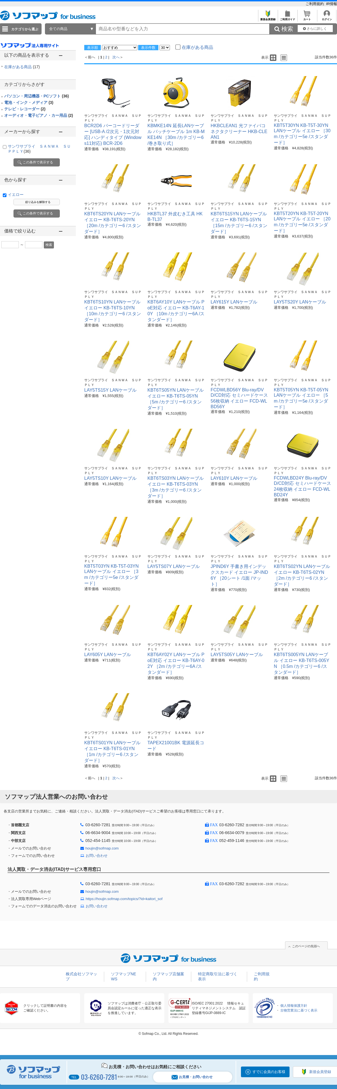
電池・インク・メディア (28, 102)
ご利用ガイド (287, 18)
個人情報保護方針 (293, 1006)
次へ (116, 57)
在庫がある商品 (22, 67)
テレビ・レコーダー (24, 109)
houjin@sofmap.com (102, 848)
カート (307, 18)
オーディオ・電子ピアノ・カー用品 (38, 115)
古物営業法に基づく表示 (298, 1010)
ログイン (327, 18)
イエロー (16, 194)
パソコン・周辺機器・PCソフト (36, 96)
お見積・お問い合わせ (192, 1077)
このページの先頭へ (306, 946)
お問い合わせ (97, 855)
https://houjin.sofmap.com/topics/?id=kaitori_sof (124, 899)
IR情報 (331, 4)
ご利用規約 (315, 4)
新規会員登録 (268, 18)
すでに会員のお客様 (268, 1072)
